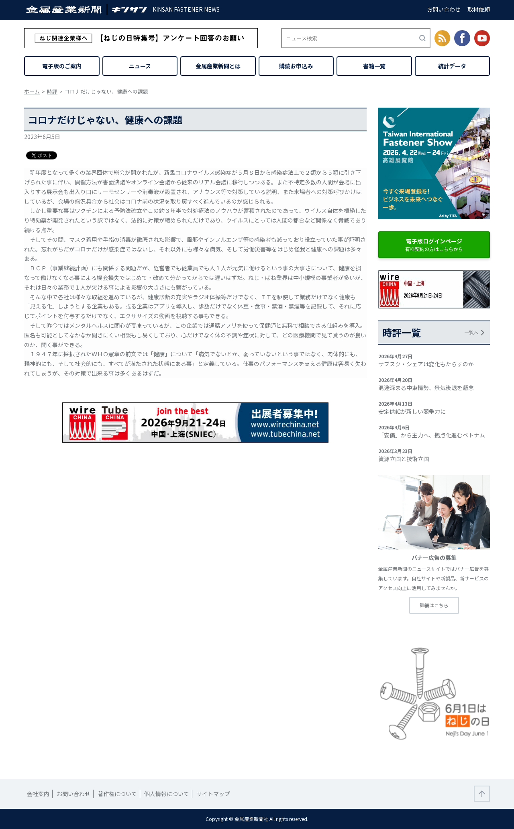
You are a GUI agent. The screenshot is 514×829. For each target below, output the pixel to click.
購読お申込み (296, 66)
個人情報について (166, 794)
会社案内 (38, 794)
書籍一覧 (374, 66)
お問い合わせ (444, 9)
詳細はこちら (434, 605)
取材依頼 (478, 9)
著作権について (117, 794)
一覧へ (471, 332)
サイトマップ (213, 794)
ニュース (140, 66)
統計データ (452, 66)
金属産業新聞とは (218, 66)
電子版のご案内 (62, 66)
